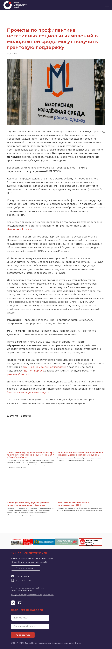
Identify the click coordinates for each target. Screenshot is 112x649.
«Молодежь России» (33, 227)
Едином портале (49, 369)
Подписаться (22, 634)
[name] (30, 617)
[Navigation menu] (107, 5)
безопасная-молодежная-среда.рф (57, 390)
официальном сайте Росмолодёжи (55, 365)
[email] (30, 625)
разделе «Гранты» (33, 372)
